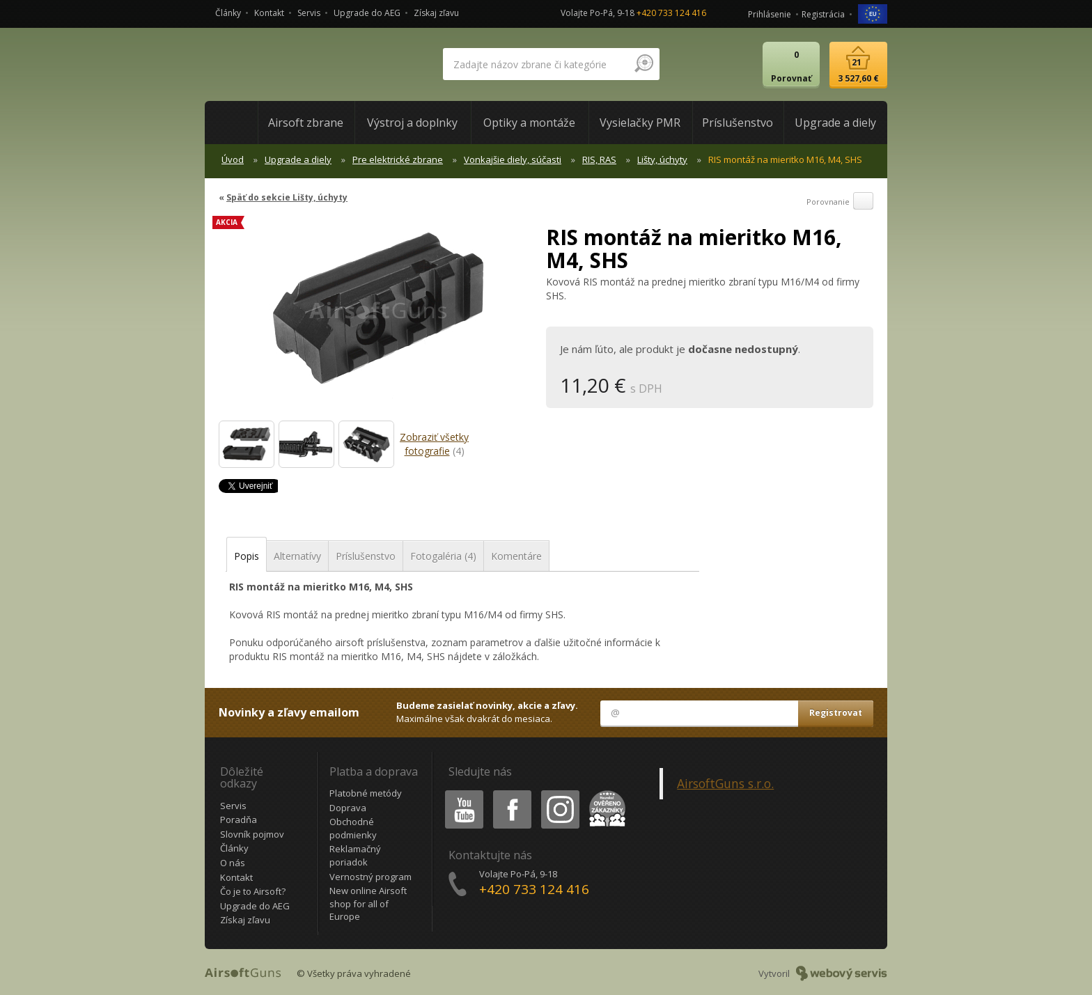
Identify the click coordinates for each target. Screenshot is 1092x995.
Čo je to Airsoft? (253, 891)
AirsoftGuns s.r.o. (725, 783)
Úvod (232, 159)
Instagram (559, 792)
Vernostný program (370, 876)
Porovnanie (839, 202)
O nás (232, 862)
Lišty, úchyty (662, 159)
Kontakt (269, 13)
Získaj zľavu (436, 13)
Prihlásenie (769, 14)
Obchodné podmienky (353, 828)
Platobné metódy (365, 793)
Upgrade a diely (298, 159)
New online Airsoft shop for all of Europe (368, 903)
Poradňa (238, 819)
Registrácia (823, 14)
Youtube (460, 792)
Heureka (604, 792)
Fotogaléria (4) (443, 556)
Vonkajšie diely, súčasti (512, 159)
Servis (308, 13)
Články (228, 13)
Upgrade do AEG (367, 13)
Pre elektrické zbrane (397, 159)
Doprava (347, 807)
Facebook (511, 792)
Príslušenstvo (366, 556)
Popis (246, 556)
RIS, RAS (599, 159)
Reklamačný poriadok (355, 855)
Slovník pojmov (252, 834)
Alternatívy (297, 556)
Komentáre (516, 556)
